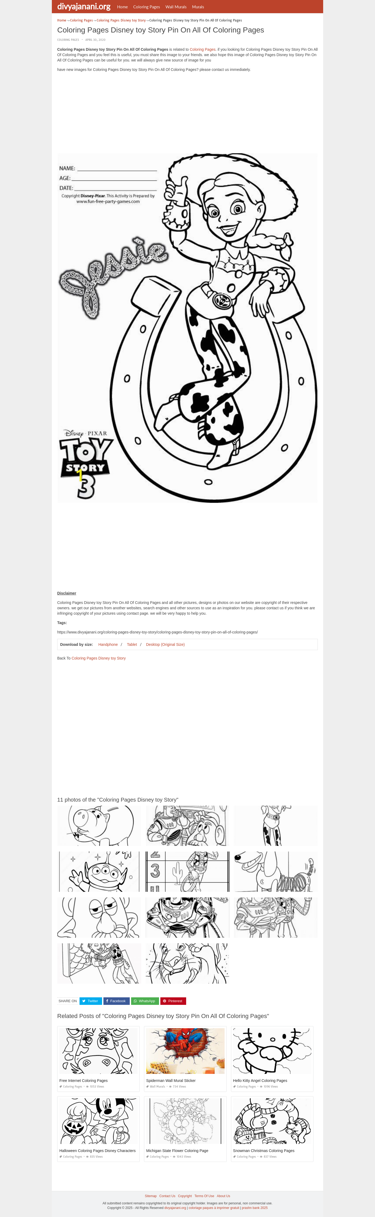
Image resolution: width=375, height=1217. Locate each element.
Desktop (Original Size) (165, 644)
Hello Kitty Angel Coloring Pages (260, 1080)
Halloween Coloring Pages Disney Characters (97, 1151)
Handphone (108, 644)
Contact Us (167, 1196)
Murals (198, 6)
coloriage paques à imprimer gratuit (214, 1208)
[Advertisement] (187, 113)
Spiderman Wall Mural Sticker (171, 1080)
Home (122, 6)
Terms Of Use (204, 1196)
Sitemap (151, 1196)
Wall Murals (176, 6)
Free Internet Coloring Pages (83, 1080)
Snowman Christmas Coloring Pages (264, 1151)
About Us (223, 1196)
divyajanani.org (83, 6)
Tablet (132, 644)
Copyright (185, 1196)
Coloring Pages (146, 6)
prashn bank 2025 (255, 1208)
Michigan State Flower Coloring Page (177, 1151)
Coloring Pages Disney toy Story (98, 658)
